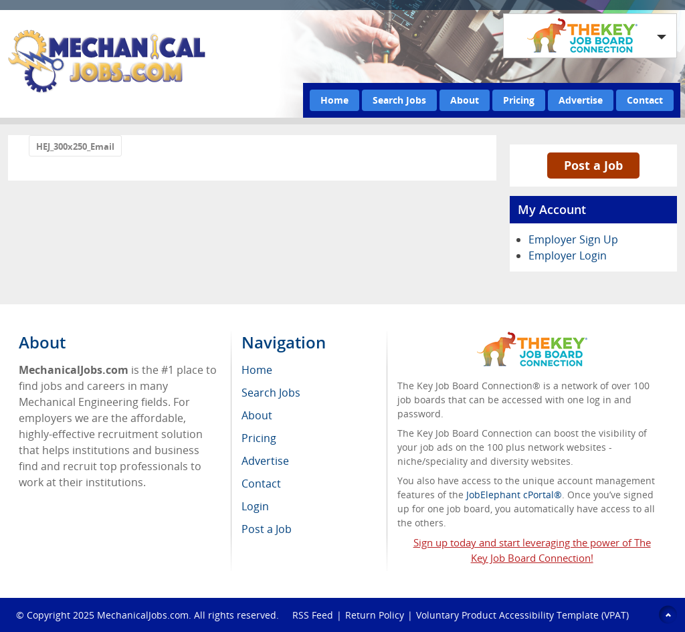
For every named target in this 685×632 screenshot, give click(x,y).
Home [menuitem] (256, 369)
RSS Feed (312, 615)
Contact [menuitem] (261, 483)
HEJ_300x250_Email (75, 146)
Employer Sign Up (573, 239)
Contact (645, 100)
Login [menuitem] (255, 506)
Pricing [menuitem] (258, 438)
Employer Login (567, 255)
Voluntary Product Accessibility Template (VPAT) (522, 615)
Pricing (518, 100)
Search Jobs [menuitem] (270, 392)
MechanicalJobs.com (143, 615)
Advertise (581, 100)
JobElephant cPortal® (514, 494)
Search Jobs (399, 100)
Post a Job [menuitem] (266, 529)
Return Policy (374, 615)
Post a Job (593, 165)
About (464, 100)
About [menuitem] (256, 415)
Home (334, 100)
